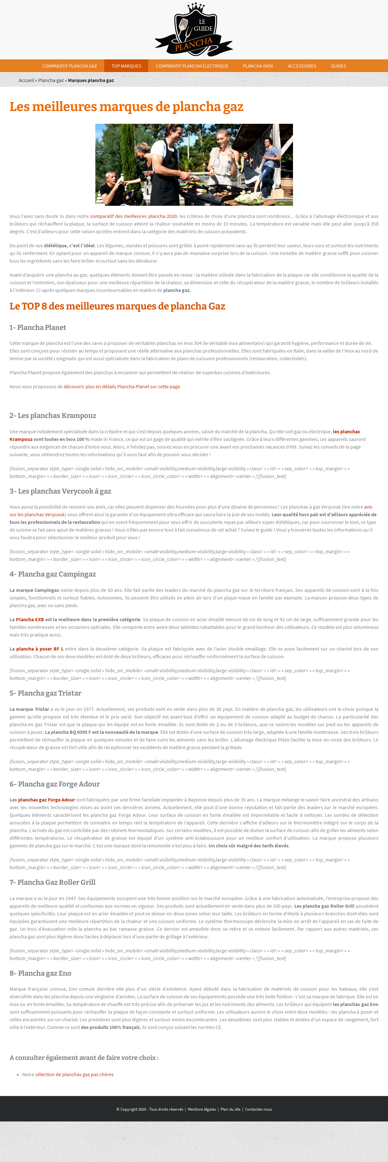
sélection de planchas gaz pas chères (74, 1074)
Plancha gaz (51, 80)
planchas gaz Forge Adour (46, 799)
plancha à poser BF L (39, 648)
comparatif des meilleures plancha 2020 (133, 216)
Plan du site (230, 1109)
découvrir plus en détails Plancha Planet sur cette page (122, 386)
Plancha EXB (30, 619)
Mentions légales (202, 1109)
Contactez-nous (258, 1109)
